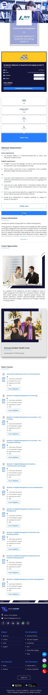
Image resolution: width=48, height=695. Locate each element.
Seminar (5, 669)
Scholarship (30, 643)
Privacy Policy (10, 690)
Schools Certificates (33, 669)
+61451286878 (12, 615)
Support (5, 647)
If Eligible (24, 213)
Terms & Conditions (22, 690)
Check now (24, 206)
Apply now (24, 677)
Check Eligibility (13, 389)
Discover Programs (32, 639)
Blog (28, 654)
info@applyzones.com (14, 618)
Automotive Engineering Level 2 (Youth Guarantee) (23, 374)
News (4, 665)
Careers (5, 639)
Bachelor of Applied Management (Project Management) (25, 579)
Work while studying (33, 650)
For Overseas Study (24, 601)
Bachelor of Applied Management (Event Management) (25, 487)
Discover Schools (32, 636)
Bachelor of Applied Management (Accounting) (22, 395)
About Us (5, 636)
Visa (28, 647)
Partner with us (31, 665)
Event (4, 643)
